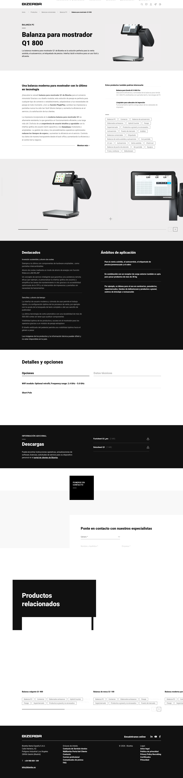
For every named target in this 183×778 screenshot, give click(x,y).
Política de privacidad (149, 751)
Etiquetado (132, 135)
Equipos (150, 147)
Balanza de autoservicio (141, 119)
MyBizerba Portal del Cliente (75, 751)
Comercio (124, 119)
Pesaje (146, 123)
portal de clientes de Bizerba (46, 457)
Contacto (67, 754)
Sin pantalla (138, 147)
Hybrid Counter (133, 123)
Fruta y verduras (113, 151)
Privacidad (144, 760)
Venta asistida (136, 143)
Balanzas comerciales (48, 12)
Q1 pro (109, 143)
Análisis (143, 131)
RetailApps (66, 127)
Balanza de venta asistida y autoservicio (121, 139)
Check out (149, 143)
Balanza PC (63, 12)
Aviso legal (145, 748)
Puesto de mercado (128, 131)
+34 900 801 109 (32, 760)
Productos (34, 12)
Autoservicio (111, 131)
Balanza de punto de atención (118, 147)
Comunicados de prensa (73, 760)
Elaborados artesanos (115, 123)
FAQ (64, 762)
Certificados (145, 757)
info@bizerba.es (29, 767)
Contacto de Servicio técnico (75, 748)
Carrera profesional (71, 757)
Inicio (23, 12)
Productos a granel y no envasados (135, 127)
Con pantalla (145, 139)
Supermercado (112, 127)
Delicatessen (128, 151)
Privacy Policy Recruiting (150, 754)
